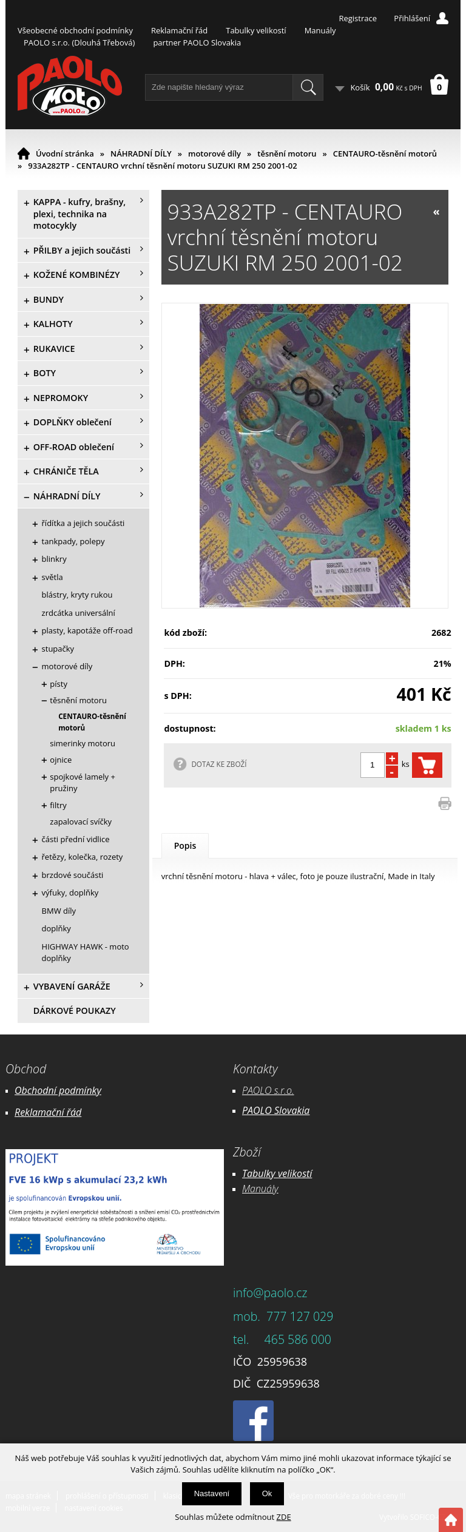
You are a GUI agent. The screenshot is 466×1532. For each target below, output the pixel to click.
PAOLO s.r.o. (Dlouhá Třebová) (79, 42)
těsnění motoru (286, 153)
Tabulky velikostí (256, 30)
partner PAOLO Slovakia (197, 42)
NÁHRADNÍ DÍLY (141, 153)
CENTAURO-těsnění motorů (385, 153)
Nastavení (212, 1493)
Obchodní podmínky (58, 1090)
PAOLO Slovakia (275, 1110)
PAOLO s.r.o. (268, 1090)
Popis (185, 845)
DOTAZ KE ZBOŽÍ (218, 764)
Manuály (320, 30)
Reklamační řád (179, 30)
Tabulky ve (264, 1173)
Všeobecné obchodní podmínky (75, 30)
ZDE (284, 1516)
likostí (299, 1173)
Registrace (358, 18)
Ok (267, 1493)
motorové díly (214, 153)
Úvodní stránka (65, 153)
